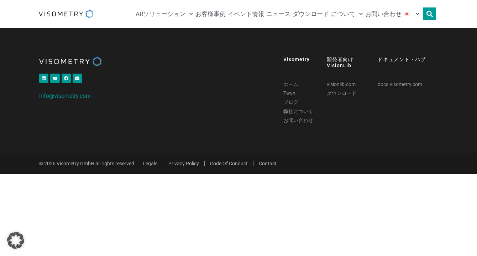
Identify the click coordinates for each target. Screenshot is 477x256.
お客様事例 (210, 13)
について (347, 14)
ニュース (278, 13)
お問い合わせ (383, 13)
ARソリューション (164, 14)
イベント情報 (246, 13)
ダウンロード (311, 13)
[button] (15, 240)
